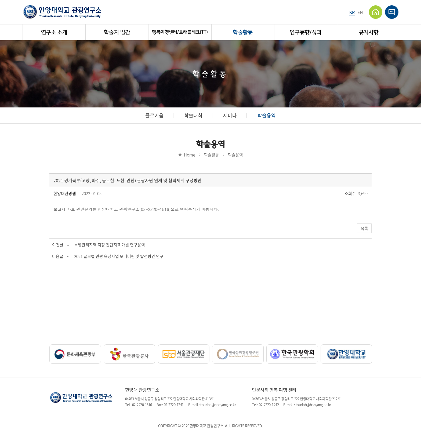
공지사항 (368, 32)
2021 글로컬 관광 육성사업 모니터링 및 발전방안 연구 (119, 256)
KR (352, 12)
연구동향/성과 (306, 32)
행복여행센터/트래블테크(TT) (180, 32)
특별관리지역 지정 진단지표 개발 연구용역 (109, 245)
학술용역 (266, 115)
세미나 (230, 115)
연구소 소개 (54, 32)
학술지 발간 (117, 32)
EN (360, 12)
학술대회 (193, 115)
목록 (364, 228)
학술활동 (242, 32)
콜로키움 (154, 115)
